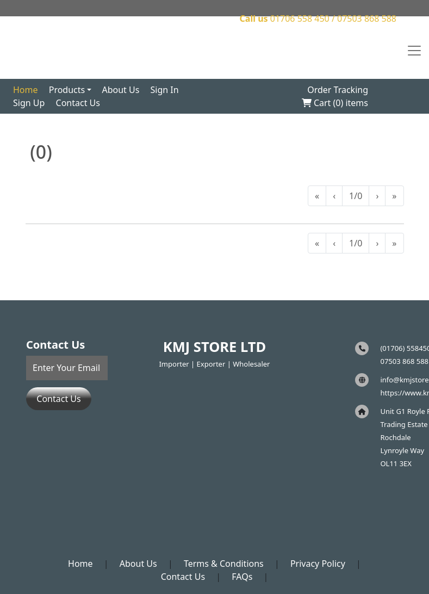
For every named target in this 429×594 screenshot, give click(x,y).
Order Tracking (337, 90)
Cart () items (335, 103)
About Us (120, 90)
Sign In (165, 90)
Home (25, 90)
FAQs (242, 577)
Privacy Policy (317, 564)
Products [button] (67, 90)
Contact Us (78, 103)
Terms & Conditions (224, 564)
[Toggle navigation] (414, 50)
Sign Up (29, 103)
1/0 (355, 196)
